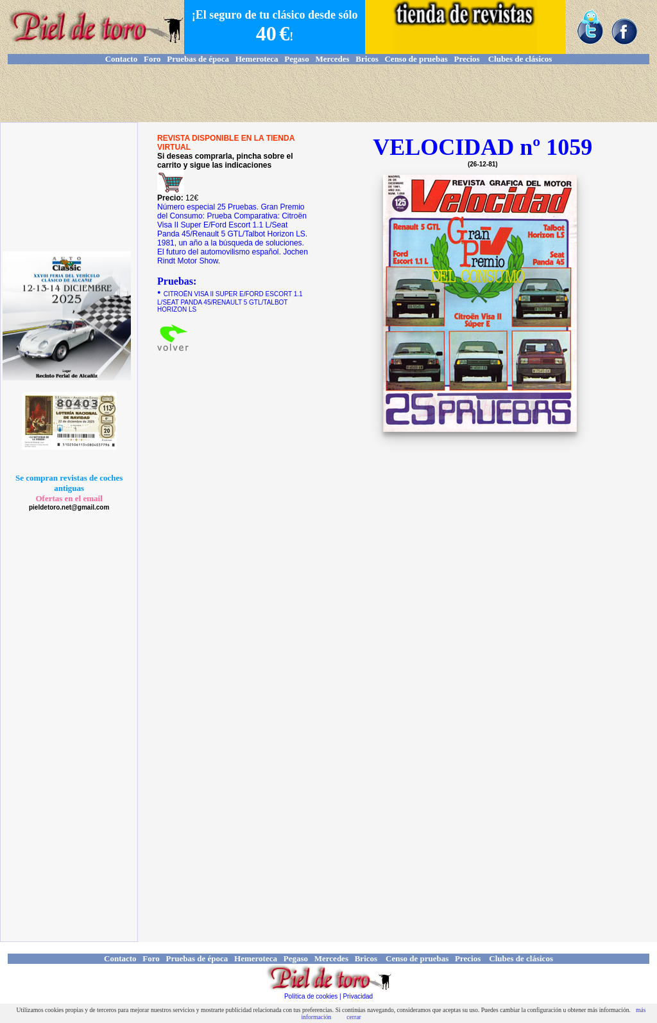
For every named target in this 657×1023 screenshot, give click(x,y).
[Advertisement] (328, 93)
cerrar (353, 1016)
